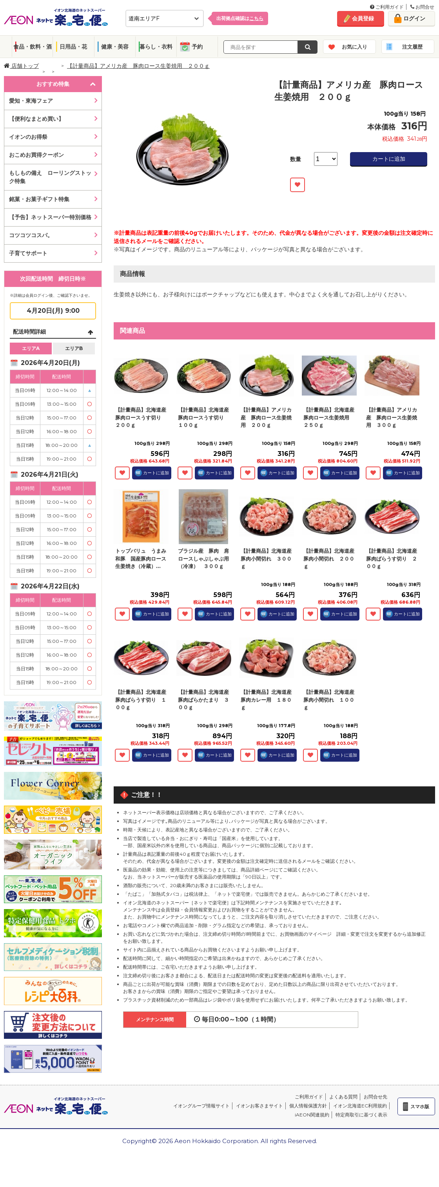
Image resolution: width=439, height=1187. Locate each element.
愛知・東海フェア (31, 100)
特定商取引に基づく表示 (361, 1115)
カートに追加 (388, 158)
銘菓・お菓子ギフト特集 (39, 199)
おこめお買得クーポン (36, 154)
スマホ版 (419, 1106)
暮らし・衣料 (156, 46)
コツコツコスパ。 (31, 235)
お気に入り (354, 47)
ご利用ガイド (387, 7)
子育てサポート (28, 253)
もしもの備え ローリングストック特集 (50, 177)
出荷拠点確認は (239, 18)
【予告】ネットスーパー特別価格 (50, 217)
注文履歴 (412, 47)
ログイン (414, 18)
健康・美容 (115, 46)
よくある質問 (343, 1097)
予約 (197, 46)
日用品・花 (73, 46)
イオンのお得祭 (28, 136)
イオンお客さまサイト (259, 1106)
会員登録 (363, 18)
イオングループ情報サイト (201, 1106)
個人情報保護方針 (308, 1106)
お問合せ (422, 7)
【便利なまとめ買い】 (36, 118)
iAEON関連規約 (312, 1115)
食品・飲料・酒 (32, 46)
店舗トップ (21, 65)
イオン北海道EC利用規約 (360, 1106)
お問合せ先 (375, 1097)
